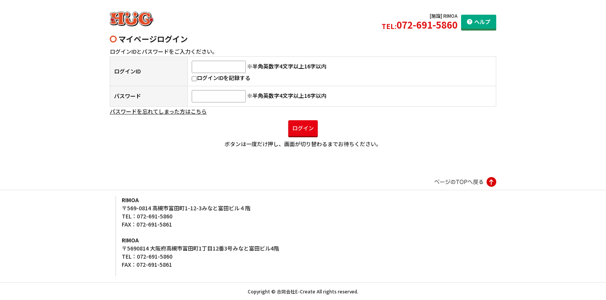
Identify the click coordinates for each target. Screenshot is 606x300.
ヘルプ (482, 22)
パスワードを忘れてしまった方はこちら (158, 111)
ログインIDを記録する (221, 78)
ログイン (303, 128)
